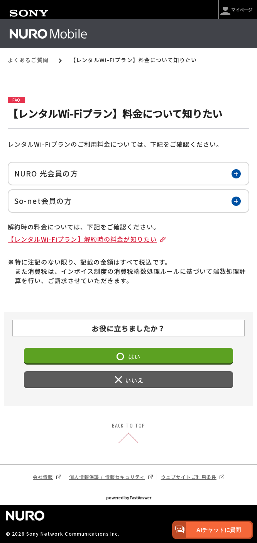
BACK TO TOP (128, 434)
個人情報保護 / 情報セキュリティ (111, 477)
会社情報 (47, 477)
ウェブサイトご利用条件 (192, 477)
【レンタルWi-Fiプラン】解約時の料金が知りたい (85, 239)
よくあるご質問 (28, 60)
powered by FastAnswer (128, 498)
